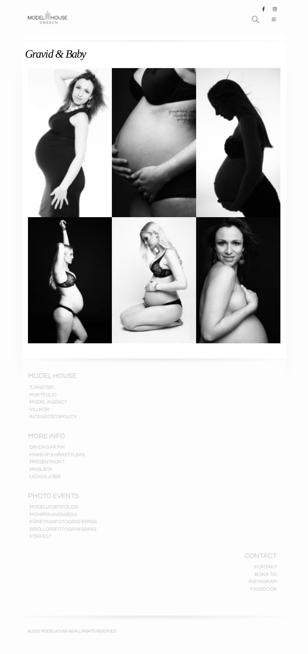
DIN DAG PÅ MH (47, 447)
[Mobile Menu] (273, 20)
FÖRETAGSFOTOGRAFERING (63, 521)
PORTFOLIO (43, 394)
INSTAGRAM (263, 581)
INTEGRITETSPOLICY (53, 416)
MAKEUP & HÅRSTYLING (57, 454)
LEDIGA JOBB (45, 476)
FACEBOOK (264, 589)
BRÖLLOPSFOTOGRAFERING (63, 529)
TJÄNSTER (42, 387)
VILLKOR (39, 409)
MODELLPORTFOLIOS (54, 507)
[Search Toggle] (255, 20)
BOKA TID (266, 574)
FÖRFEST (40, 536)
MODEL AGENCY (48, 402)
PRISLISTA (41, 469)
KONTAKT (266, 566)
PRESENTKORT (47, 461)
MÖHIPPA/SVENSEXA (53, 514)
